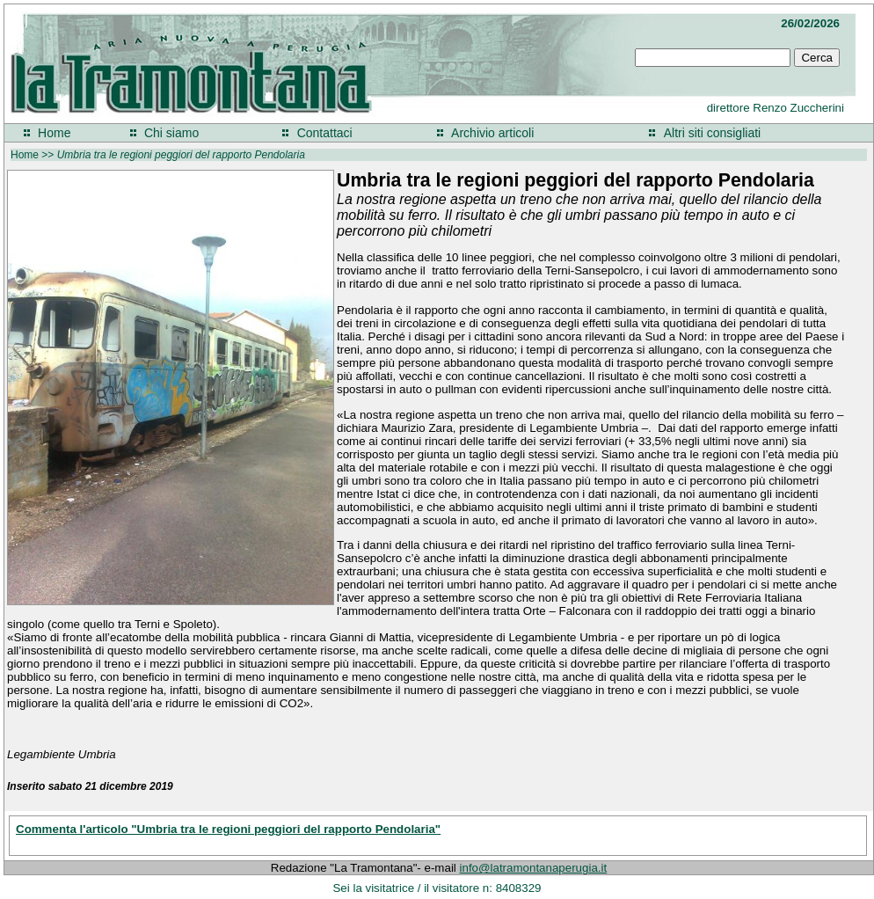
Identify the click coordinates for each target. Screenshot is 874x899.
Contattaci (325, 133)
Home (54, 133)
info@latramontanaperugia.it (534, 867)
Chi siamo (171, 133)
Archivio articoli (492, 133)
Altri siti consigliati (712, 133)
